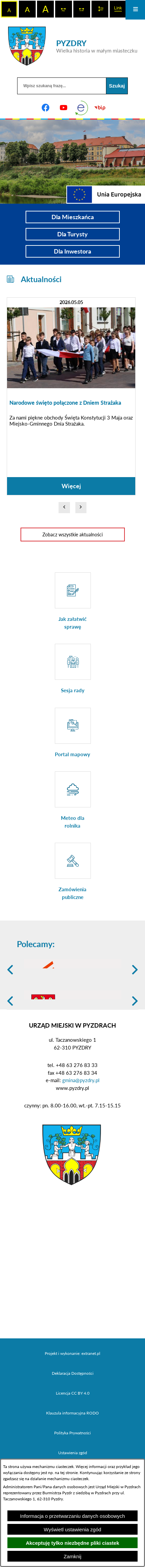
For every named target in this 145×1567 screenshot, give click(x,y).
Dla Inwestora (72, 251)
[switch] (63, 9)
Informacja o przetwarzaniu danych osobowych (72, 1516)
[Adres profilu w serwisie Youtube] (63, 107)
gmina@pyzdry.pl (81, 1127)
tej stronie (69, 1472)
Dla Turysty (72, 234)
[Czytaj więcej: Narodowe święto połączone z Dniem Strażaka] (71, 396)
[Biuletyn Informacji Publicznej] (99, 107)
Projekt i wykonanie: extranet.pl (72, 1399)
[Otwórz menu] (135, 10)
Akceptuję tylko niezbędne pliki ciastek (72, 1543)
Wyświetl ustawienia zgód (72, 1529)
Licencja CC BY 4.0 (72, 1439)
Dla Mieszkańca (72, 217)
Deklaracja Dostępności (73, 1419)
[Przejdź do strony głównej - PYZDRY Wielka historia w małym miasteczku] (72, 46)
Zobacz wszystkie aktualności (72, 534)
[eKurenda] (81, 107)
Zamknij (72, 1556)
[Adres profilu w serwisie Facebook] (45, 107)
